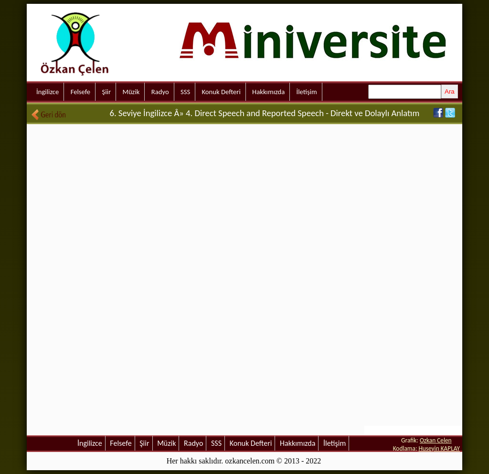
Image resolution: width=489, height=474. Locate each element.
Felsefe (80, 91)
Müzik (130, 91)
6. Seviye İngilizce (140, 113)
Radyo (160, 91)
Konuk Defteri (221, 91)
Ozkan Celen (436, 440)
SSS (185, 91)
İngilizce (47, 91)
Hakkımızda (268, 91)
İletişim (307, 91)
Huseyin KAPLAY (439, 448)
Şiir (106, 91)
